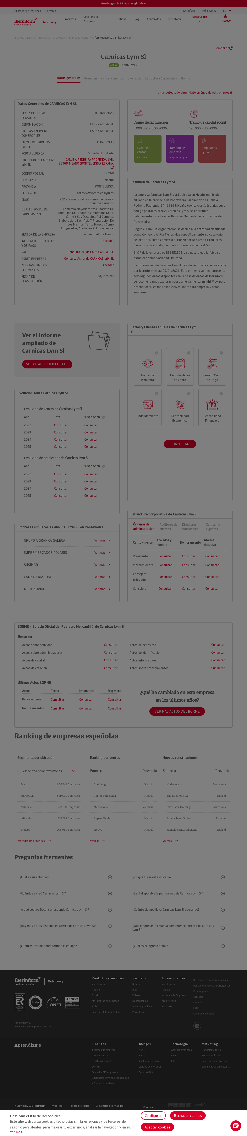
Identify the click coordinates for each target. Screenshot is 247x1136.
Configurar (153, 1115)
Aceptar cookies (157, 1127)
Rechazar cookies (188, 1115)
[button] (235, 1125)
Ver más (16, 1132)
